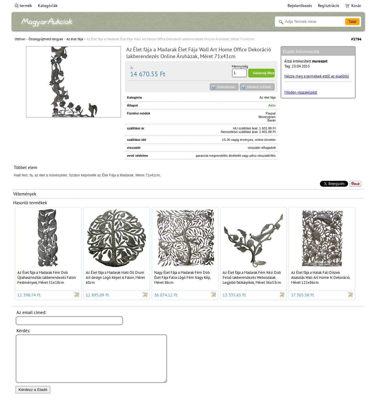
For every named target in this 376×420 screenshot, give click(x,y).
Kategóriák (48, 5)
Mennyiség (240, 66)
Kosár (353, 5)
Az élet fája (74, 39)
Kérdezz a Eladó (259, 87)
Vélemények (226, 87)
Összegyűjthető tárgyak (45, 39)
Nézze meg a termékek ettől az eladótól (316, 76)
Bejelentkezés (300, 5)
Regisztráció (328, 5)
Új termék (23, 5)
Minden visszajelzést (300, 92)
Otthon (20, 39)
